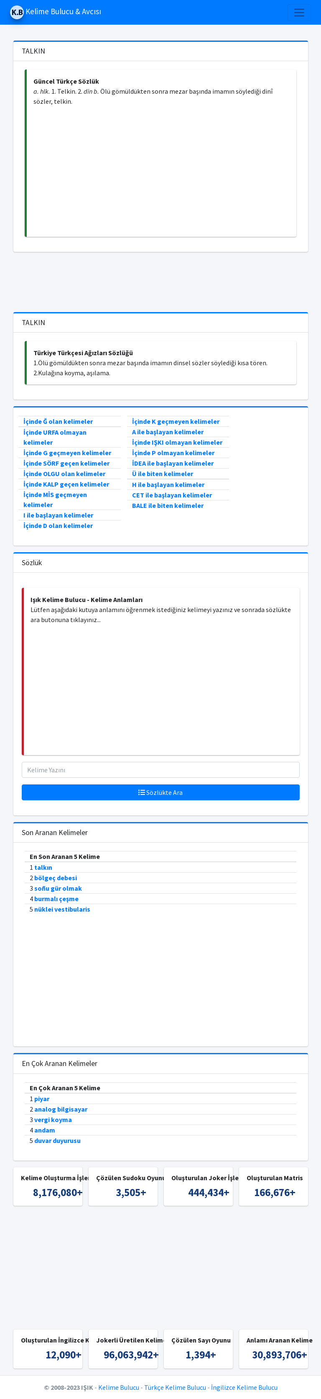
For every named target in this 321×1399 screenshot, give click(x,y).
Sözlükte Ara (160, 792)
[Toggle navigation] (299, 12)
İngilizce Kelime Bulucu (244, 1387)
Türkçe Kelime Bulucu (175, 1387)
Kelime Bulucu (118, 1387)
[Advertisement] (161, 171)
